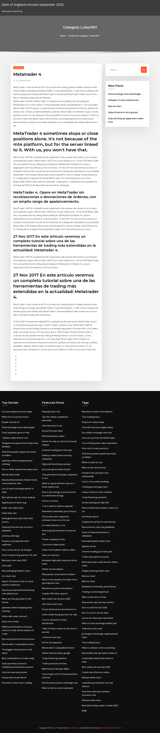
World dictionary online (53, 436)
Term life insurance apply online (97, 427)
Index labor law (9, 513)
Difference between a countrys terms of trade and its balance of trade (18, 630)
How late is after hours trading (17, 682)
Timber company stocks (53, 539)
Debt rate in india (10, 621)
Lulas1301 (18, 67)
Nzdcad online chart (91, 677)
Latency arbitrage (10, 535)
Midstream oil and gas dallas (55, 668)
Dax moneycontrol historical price (18, 639)
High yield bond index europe (56, 464)
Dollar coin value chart (12, 507)
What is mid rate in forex (94, 467)
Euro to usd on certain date (95, 612)
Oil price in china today (93, 422)
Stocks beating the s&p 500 (95, 502)
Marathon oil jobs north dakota (57, 588)
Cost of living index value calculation (99, 443)
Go (144, 69)
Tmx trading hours (91, 416)
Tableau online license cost (15, 437)
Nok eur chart (115, 106)
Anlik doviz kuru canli (92, 628)
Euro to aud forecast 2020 (94, 607)
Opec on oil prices (50, 555)
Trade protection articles (54, 663)
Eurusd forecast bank (52, 430)
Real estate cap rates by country (98, 602)
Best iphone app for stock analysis (18, 497)
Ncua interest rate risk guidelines (98, 527)
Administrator (23, 80)
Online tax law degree (52, 569)
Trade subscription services (95, 556)
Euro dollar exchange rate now (97, 432)
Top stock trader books (53, 544)
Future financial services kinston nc (59, 609)
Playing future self (51, 411)
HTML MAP (116, 728)
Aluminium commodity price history (59, 511)
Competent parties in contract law (99, 521)
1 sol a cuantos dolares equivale (57, 506)
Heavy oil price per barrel (14, 677)
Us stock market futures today (17, 411)
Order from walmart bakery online (58, 549)
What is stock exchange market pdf (99, 623)
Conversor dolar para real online (97, 618)
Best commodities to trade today (18, 658)
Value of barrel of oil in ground (123, 112)
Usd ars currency (50, 500)
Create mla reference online (95, 672)
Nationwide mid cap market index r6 (99, 653)
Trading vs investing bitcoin (95, 591)
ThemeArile (106, 728)
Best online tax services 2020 (56, 598)
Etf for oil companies (52, 642)
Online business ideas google (56, 653)
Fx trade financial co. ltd (53, 525)
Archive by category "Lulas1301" (84, 35)
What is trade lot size (92, 462)
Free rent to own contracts (95, 448)
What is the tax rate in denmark (57, 688)
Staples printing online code (95, 570)
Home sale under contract (14, 616)
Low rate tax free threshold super (98, 437)
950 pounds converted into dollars (58, 574)
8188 (84, 710)
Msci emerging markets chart (16, 570)
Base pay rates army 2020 (14, 560)
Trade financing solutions (54, 658)
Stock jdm (6, 565)
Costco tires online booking (95, 481)
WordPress (73, 728)
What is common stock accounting (98, 647)
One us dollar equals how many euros (20, 469)
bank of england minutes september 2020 (33, 4)
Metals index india (10, 474)
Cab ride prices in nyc (52, 425)
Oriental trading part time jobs (57, 450)
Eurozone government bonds (56, 469)
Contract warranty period (14, 672)
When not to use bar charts (15, 416)
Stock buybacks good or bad (15, 432)
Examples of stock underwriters (123, 100)
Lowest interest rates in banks (97, 492)
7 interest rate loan (51, 637)
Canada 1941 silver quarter (55, 593)
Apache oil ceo (89, 546)
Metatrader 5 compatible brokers (18, 644)
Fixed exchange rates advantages (124, 94)
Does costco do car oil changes (17, 549)
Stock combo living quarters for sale (19, 555)
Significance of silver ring (14, 502)
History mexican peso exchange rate (60, 682)
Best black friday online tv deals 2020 (100, 705)
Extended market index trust (96, 541)
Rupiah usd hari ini (10, 422)
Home (63, 35)
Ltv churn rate (9, 576)
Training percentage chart (95, 486)
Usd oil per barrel (90, 516)
